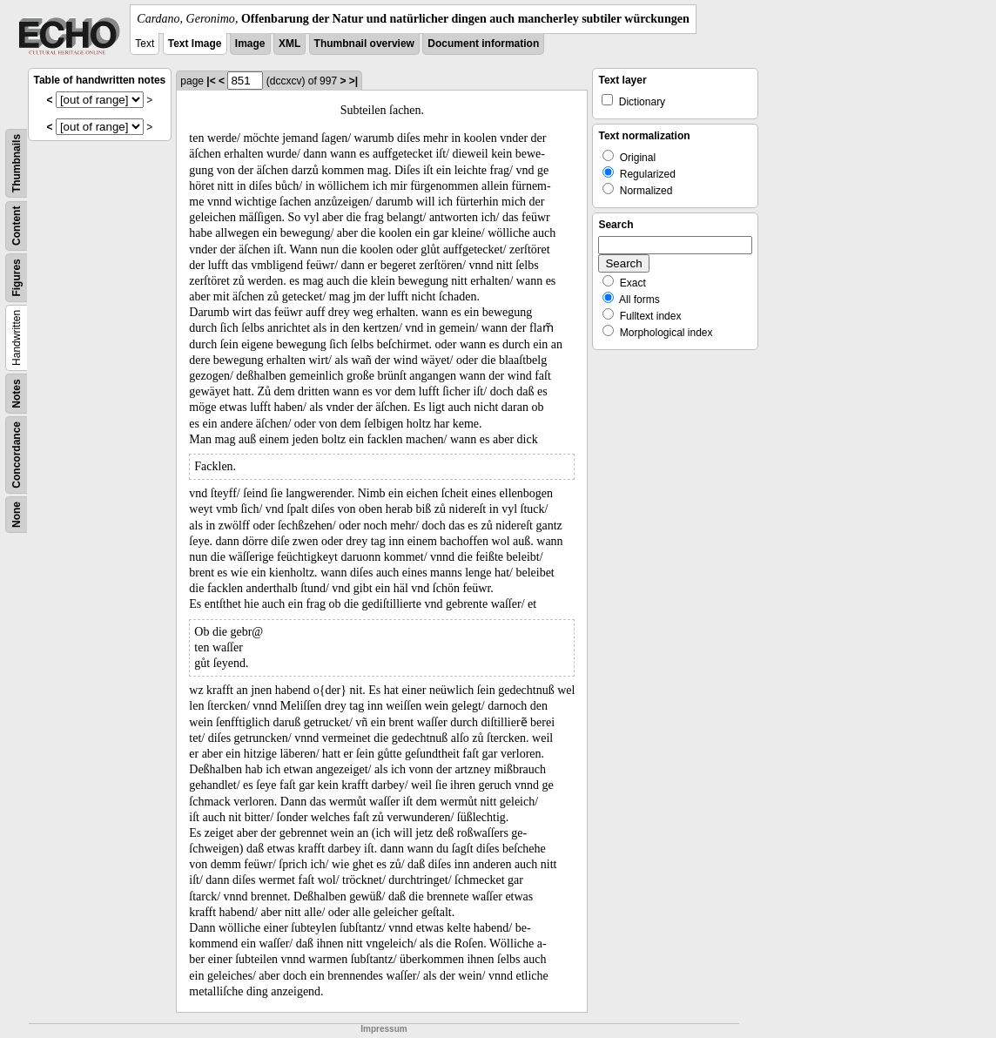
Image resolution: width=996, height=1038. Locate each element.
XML (289, 43)
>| (353, 81)
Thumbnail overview (364, 43)
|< (210, 81)
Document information (483, 43)
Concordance (16, 455)
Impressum (383, 1029)
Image (250, 43)
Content (16, 226)
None (16, 515)
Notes (16, 393)
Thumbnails (16, 163)
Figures (16, 277)
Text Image (195, 43)
